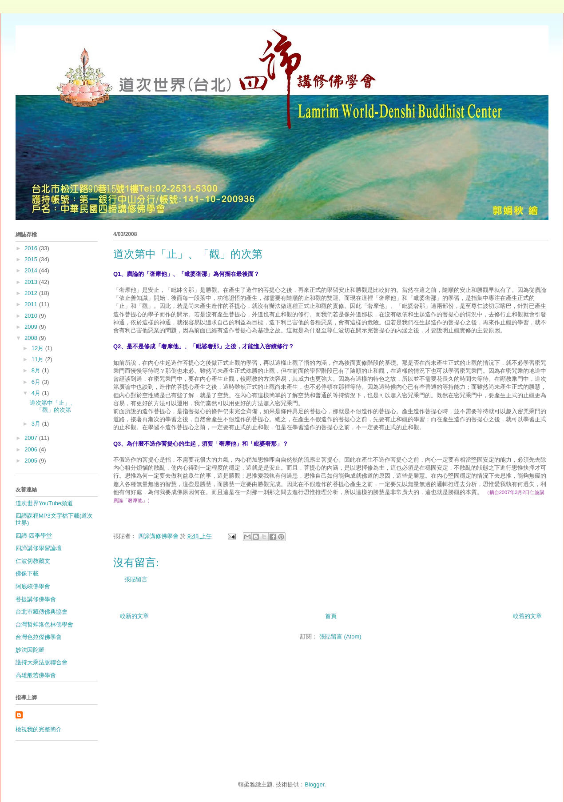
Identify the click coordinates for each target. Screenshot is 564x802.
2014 (31, 270)
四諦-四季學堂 (34, 535)
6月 (37, 382)
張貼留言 (135, 579)
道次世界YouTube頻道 (44, 503)
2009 (31, 326)
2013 (31, 282)
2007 (31, 438)
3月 (37, 423)
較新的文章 (134, 616)
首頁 (331, 616)
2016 (31, 248)
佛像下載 (27, 573)
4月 (37, 393)
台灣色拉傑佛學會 (39, 637)
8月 (37, 370)
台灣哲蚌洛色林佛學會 (44, 624)
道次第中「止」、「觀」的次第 (53, 406)
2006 (31, 449)
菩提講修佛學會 (36, 599)
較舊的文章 (527, 616)
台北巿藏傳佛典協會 (42, 611)
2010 (31, 315)
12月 (38, 348)
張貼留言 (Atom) (340, 636)
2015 (31, 259)
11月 (38, 359)
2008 (31, 338)
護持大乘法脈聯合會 (42, 662)
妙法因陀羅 (30, 649)
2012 (31, 293)
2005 (31, 460)
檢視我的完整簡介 (39, 729)
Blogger (314, 784)
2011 (31, 304)
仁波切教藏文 (33, 561)
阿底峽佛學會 (33, 586)
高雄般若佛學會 (36, 675)
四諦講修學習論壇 (39, 548)
